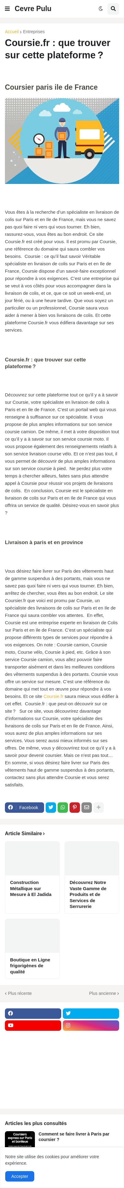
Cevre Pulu (33, 9)
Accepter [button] (19, 1176)
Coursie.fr (53, 696)
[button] (7, 9)
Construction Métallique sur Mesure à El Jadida (30, 888)
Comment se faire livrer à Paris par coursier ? (74, 1137)
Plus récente (20, 993)
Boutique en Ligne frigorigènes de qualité (30, 965)
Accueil (12, 31)
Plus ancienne (102, 993)
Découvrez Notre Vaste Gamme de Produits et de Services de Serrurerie (88, 894)
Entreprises (34, 31)
